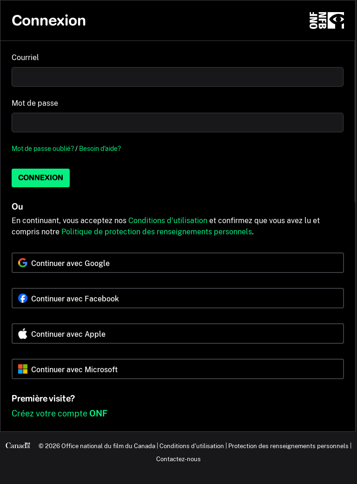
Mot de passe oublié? (43, 148)
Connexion (40, 177)
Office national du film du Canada (108, 446)
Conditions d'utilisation (167, 220)
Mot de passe (35, 103)
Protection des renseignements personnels (288, 446)
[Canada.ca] (18, 445)
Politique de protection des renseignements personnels (156, 231)
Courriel (25, 57)
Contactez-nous (178, 459)
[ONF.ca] (327, 20)
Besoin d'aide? (100, 148)
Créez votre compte (59, 413)
